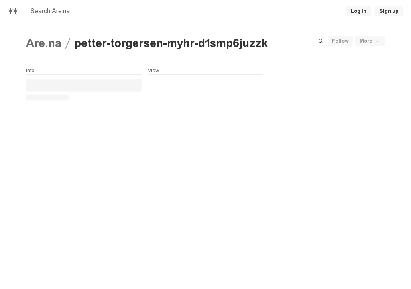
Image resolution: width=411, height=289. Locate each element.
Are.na (43, 43)
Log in (358, 11)
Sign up (389, 11)
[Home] (13, 11)
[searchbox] (110, 11)
